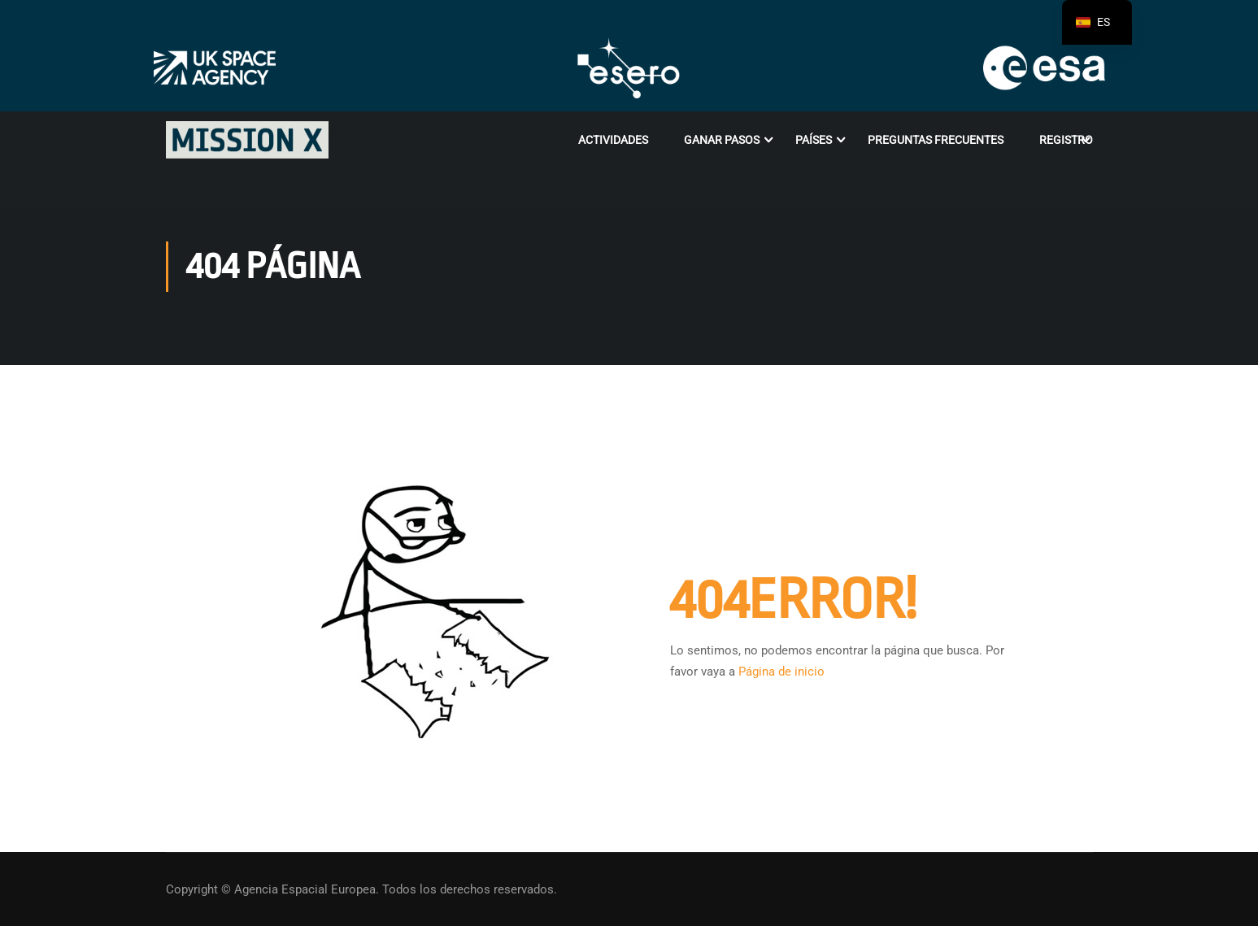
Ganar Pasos (722, 139)
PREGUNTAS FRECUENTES (935, 139)
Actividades (613, 139)
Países (813, 139)
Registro (1066, 139)
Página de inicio (781, 671)
